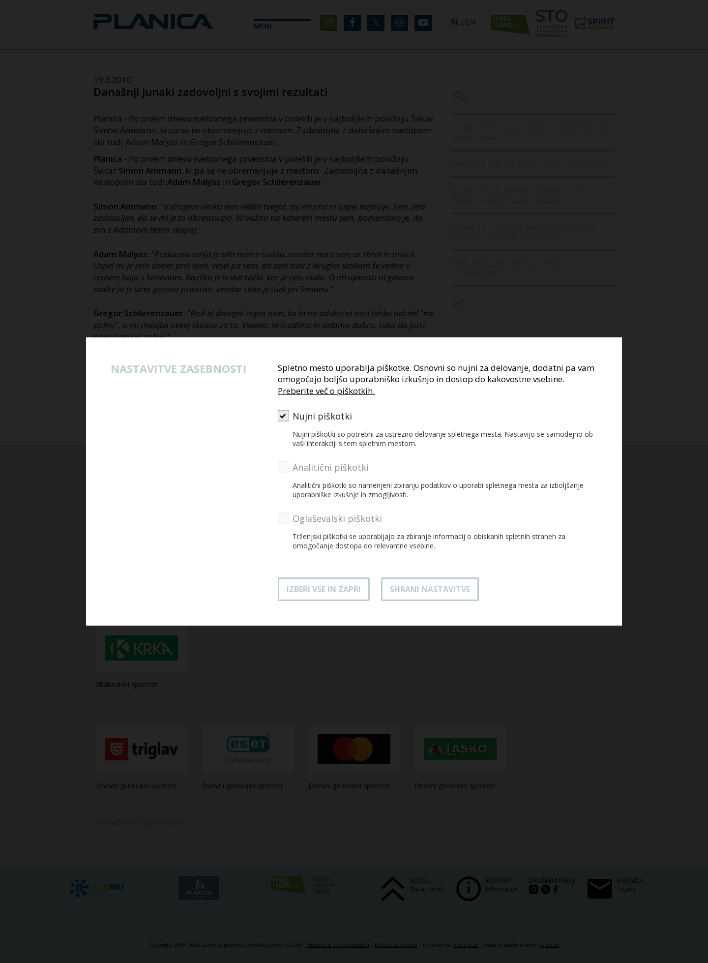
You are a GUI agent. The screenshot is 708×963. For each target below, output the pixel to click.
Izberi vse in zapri (324, 589)
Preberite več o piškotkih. (326, 390)
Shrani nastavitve (430, 589)
